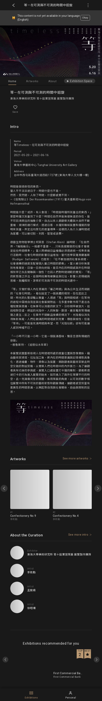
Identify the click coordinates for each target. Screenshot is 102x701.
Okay (85, 17)
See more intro (78, 534)
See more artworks (75, 458)
